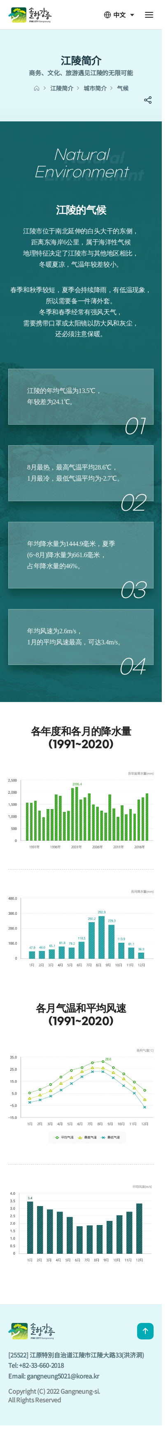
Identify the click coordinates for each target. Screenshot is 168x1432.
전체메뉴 (149, 15)
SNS (148, 100)
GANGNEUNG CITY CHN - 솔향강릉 (30, 14)
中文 (115, 15)
